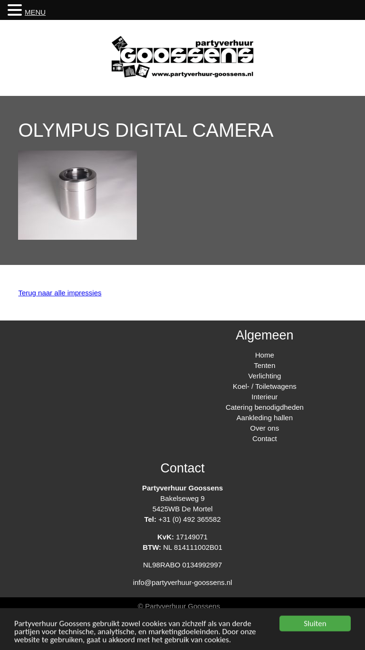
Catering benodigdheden (265, 407)
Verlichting (264, 376)
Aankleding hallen (265, 418)
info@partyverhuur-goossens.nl (182, 582)
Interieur (264, 397)
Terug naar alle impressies (59, 293)
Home (264, 355)
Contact (264, 438)
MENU (35, 12)
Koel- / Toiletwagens (265, 386)
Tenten (264, 365)
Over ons (264, 428)
